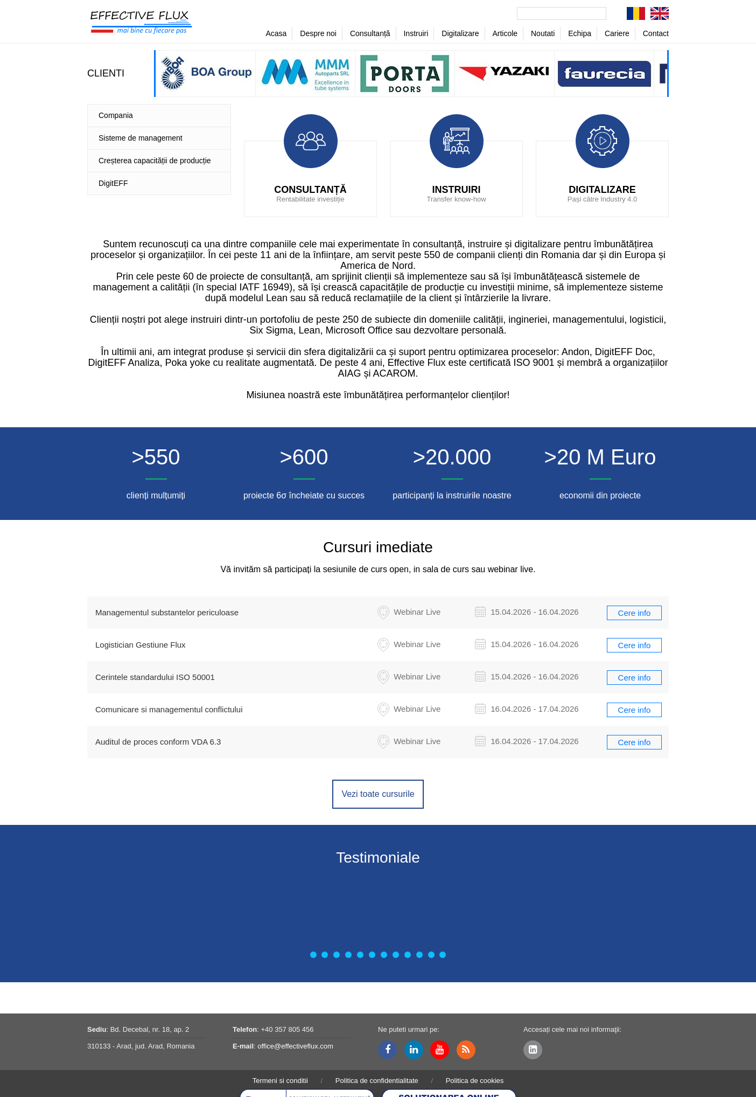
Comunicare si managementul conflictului (168, 709)
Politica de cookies (475, 1081)
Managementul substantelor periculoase (167, 612)
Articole (504, 33)
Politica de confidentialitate (376, 1081)
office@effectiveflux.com (295, 1046)
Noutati (543, 33)
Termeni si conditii (280, 1081)
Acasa (275, 33)
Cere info (634, 612)
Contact (656, 33)
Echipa (579, 33)
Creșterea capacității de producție (155, 160)
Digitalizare (460, 33)
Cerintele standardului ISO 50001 (155, 677)
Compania (116, 115)
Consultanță (370, 33)
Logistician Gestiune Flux (140, 644)
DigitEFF (113, 183)
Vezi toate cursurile (377, 794)
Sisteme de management (141, 138)
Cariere (617, 33)
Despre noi (318, 33)
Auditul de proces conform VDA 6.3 (158, 741)
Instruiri (415, 33)
